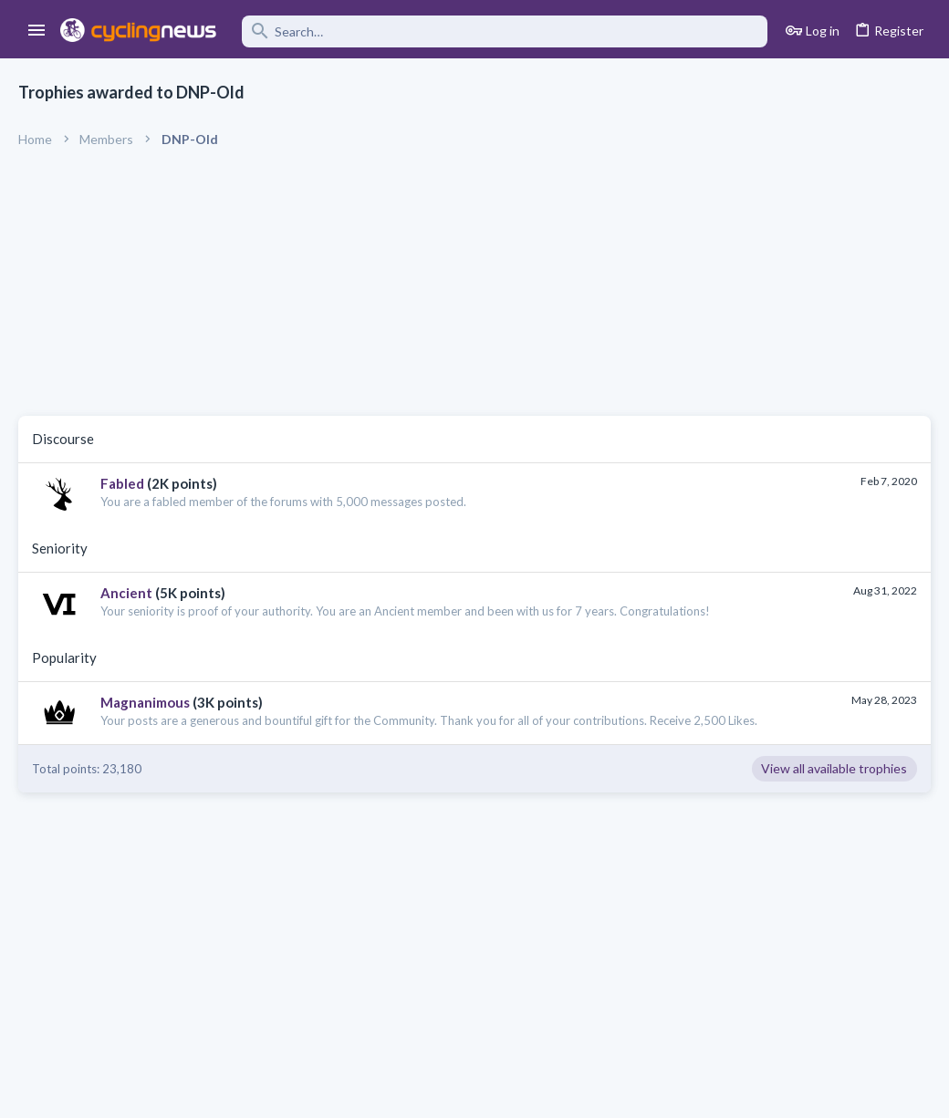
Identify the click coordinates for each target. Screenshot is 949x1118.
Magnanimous (145, 702)
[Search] (504, 31)
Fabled (122, 483)
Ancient (126, 593)
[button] (37, 31)
